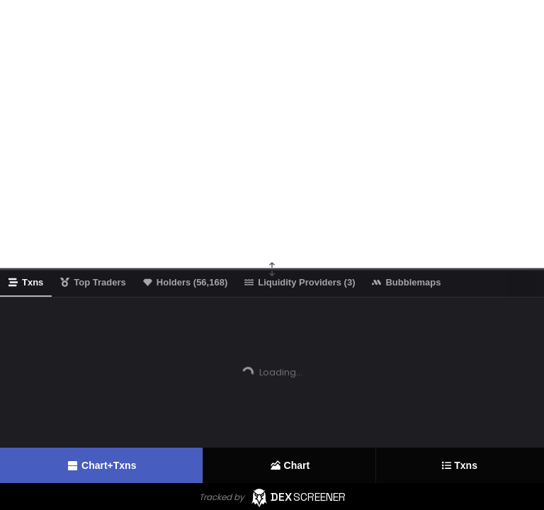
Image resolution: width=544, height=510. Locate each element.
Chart (289, 465)
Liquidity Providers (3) (299, 282)
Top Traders (92, 282)
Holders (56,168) (185, 282)
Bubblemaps (406, 282)
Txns (459, 466)
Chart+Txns (101, 465)
